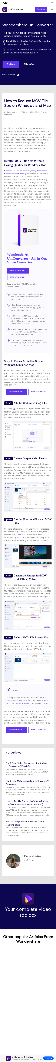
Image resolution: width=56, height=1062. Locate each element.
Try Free (11, 64)
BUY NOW (29, 64)
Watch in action (10, 75)
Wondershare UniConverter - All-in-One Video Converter (27, 258)
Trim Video (16, 534)
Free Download (18, 270)
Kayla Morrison (12, 112)
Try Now (41, 9)
